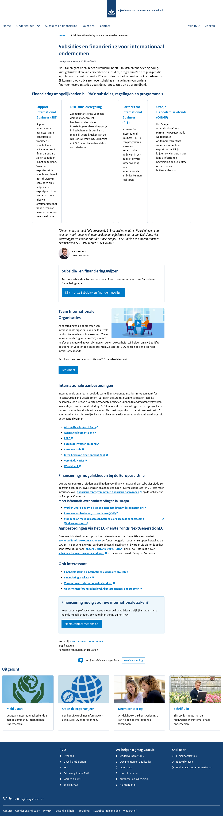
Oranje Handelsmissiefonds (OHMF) (171, 112)
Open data (124, 767)
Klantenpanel (126, 784)
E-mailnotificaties (184, 756)
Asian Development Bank (79, 432)
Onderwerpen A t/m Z (130, 756)
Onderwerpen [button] (28, 26)
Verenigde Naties (74, 460)
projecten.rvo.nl (127, 773)
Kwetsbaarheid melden (106, 810)
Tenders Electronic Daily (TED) (102, 549)
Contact (105, 26)
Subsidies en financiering (61, 26)
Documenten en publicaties (133, 761)
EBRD (67, 438)
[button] (138, 323)
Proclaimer (84, 810)
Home (7, 26)
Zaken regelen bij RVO (74, 773)
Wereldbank (71, 466)
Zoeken (212, 26)
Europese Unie (72, 449)
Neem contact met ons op (81, 624)
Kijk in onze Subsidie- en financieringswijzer (93, 292)
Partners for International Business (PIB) (132, 115)
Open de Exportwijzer (78, 709)
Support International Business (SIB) (46, 112)
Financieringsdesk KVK (77, 577)
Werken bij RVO (70, 779)
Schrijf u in (181, 709)
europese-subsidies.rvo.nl (132, 779)
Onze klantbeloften (72, 761)
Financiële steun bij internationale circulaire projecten (96, 572)
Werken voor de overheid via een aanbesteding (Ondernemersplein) (104, 507)
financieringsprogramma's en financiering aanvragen (108, 492)
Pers (63, 767)
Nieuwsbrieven (182, 761)
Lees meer (68, 370)
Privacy (47, 810)
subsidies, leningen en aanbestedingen (81, 553)
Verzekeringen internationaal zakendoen (88, 583)
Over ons (88, 26)
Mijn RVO (194, 26)
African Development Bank (80, 427)
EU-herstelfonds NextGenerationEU (80, 540)
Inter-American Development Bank (84, 455)
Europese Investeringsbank (80, 443)
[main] (111, 386)
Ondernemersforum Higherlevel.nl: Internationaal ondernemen (101, 588)
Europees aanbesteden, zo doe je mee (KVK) (90, 513)
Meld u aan (14, 709)
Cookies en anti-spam (27, 810)
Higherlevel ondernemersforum (192, 767)
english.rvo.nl (69, 784)
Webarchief (129, 810)
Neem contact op (130, 709)
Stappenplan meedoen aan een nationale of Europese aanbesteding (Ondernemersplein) (104, 521)
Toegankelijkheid (65, 810)
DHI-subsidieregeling (86, 107)
